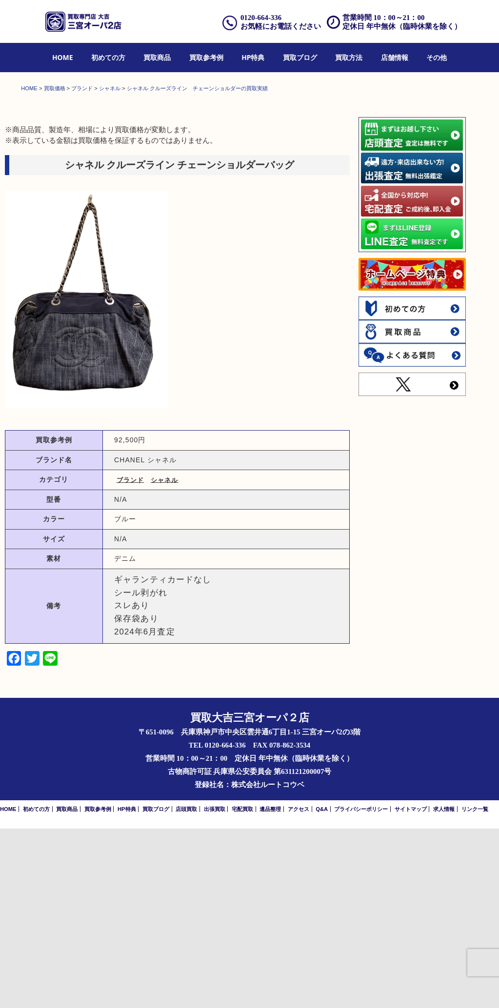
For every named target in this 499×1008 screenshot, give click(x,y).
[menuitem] (62, 58)
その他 (436, 57)
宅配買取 (242, 988)
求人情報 (444, 988)
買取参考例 (206, 57)
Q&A (322, 988)
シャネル (164, 659)
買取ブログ (300, 57)
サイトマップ (411, 988)
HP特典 (252, 57)
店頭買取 (186, 988)
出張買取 (214, 988)
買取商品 (157, 57)
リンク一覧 (474, 988)
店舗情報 (394, 57)
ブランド (130, 659)
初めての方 (108, 57)
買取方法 (348, 57)
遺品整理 (270, 988)
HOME (62, 57)
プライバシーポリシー (361, 988)
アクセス (298, 988)
